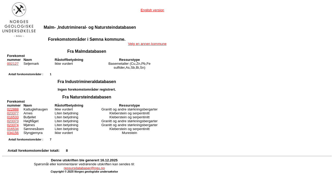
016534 (13, 129)
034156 (13, 133)
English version (152, 10)
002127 (13, 64)
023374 (13, 125)
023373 (13, 121)
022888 (13, 109)
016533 (13, 117)
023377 (13, 113)
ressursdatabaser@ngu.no (84, 168)
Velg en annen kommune (147, 44)
